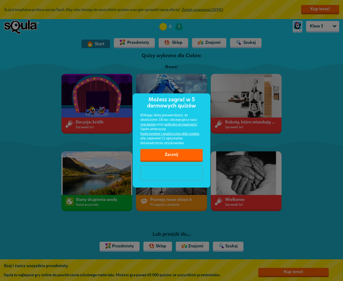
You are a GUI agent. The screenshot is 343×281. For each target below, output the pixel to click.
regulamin (148, 124)
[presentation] (171, 173)
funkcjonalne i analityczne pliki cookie (169, 134)
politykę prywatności (180, 124)
